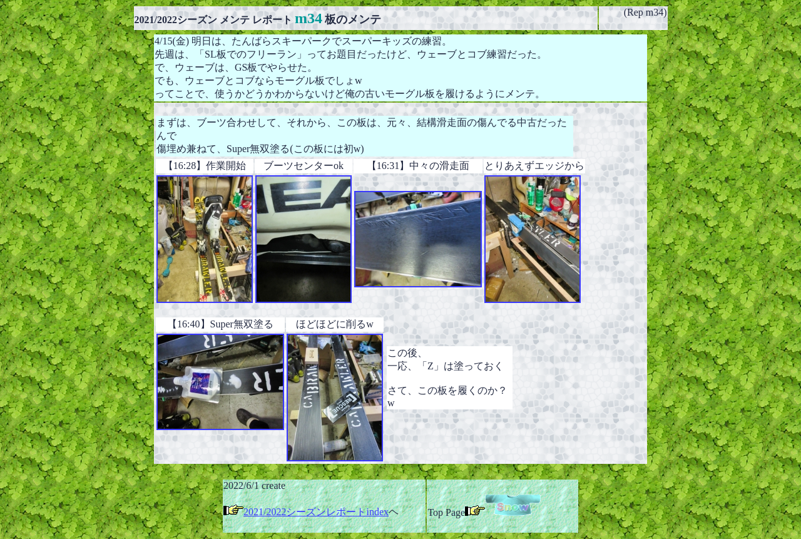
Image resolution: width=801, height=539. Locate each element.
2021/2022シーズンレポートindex (316, 511)
